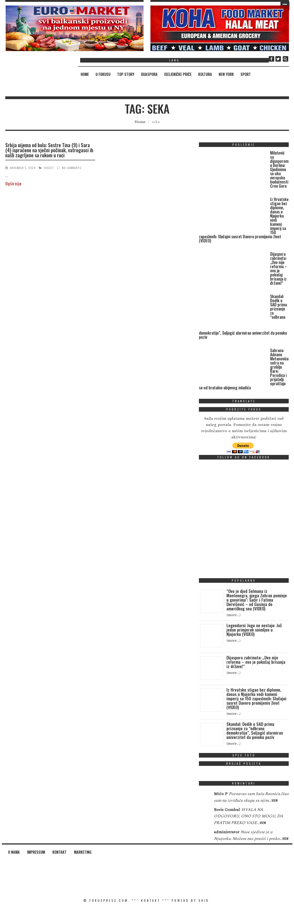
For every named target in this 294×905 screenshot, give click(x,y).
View (274, 800)
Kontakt (59, 852)
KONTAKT (150, 900)
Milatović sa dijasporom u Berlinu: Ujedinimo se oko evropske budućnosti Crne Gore (279, 169)
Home (85, 74)
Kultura (205, 74)
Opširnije (13, 184)
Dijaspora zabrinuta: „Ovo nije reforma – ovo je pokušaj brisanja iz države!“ (278, 268)
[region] (74, 28)
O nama (14, 852)
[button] (74, 28)
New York (226, 74)
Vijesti (49, 168)
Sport (245, 74)
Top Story (125, 74)
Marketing (82, 852)
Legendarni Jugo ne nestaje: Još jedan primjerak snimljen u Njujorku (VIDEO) (254, 629)
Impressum (36, 852)
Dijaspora (149, 74)
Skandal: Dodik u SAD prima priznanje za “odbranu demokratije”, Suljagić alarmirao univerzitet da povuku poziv (254, 730)
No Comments (71, 168)
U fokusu (103, 74)
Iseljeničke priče (178, 74)
